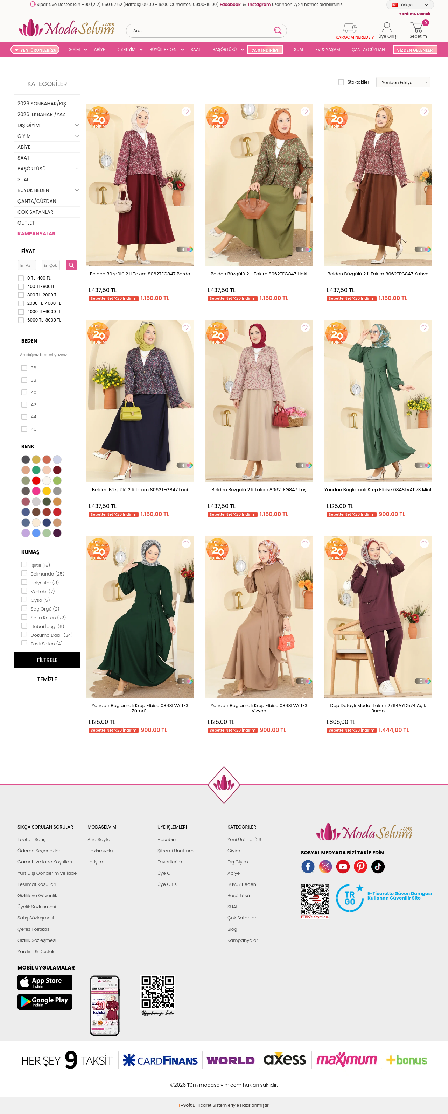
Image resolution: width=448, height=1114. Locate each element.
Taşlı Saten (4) (42, 643)
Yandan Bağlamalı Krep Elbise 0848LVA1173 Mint (378, 489)
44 (28, 417)
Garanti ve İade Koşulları (45, 862)
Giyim (233, 850)
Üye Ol (165, 873)
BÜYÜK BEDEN (163, 49)
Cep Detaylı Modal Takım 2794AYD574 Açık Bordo (378, 708)
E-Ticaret (202, 1081)
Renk (27, 446)
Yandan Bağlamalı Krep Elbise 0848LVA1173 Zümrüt (140, 708)
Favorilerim (170, 862)
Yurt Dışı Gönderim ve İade (47, 873)
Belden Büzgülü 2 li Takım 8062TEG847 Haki (259, 273)
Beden (29, 340)
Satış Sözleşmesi (36, 918)
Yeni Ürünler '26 (244, 839)
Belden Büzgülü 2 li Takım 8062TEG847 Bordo (140, 273)
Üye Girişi (168, 884)
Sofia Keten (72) (43, 617)
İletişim (95, 862)
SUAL (298, 49)
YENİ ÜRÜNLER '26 (38, 50)
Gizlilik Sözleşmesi (37, 940)
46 (28, 429)
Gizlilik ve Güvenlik (37, 895)
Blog (232, 929)
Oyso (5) (35, 600)
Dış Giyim (237, 862)
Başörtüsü (238, 895)
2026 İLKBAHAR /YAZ (41, 114)
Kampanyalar (242, 940)
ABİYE (99, 49)
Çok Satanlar (241, 918)
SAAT (196, 49)
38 (28, 380)
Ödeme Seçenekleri (39, 850)
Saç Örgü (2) (40, 608)
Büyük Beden (241, 884)
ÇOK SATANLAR (35, 212)
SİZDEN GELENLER (415, 50)
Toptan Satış (32, 839)
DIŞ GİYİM (126, 49)
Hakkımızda (100, 850)
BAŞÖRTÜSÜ (224, 49)
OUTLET (26, 222)
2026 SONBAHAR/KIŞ (42, 103)
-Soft (185, 1081)
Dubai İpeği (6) (42, 626)
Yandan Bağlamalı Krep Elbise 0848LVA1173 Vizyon (259, 708)
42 (28, 404)
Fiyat (28, 251)
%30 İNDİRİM (264, 50)
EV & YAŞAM (328, 49)
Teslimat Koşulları (37, 884)
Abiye (233, 873)
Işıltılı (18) (35, 565)
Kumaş (30, 552)
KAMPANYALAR (36, 233)
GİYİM (74, 49)
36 (28, 368)
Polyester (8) (40, 582)
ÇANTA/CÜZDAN (368, 49)
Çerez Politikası (34, 929)
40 (28, 392)
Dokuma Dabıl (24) (47, 635)
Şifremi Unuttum (176, 850)
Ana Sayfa (99, 839)
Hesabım (167, 839)
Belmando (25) (42, 573)
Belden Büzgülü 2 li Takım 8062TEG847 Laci (140, 489)
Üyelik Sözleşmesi (37, 906)
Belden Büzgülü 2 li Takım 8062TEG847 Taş (258, 489)
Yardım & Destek (36, 951)
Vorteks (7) (38, 591)
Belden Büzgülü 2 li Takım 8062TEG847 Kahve (378, 273)
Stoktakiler (353, 82)
